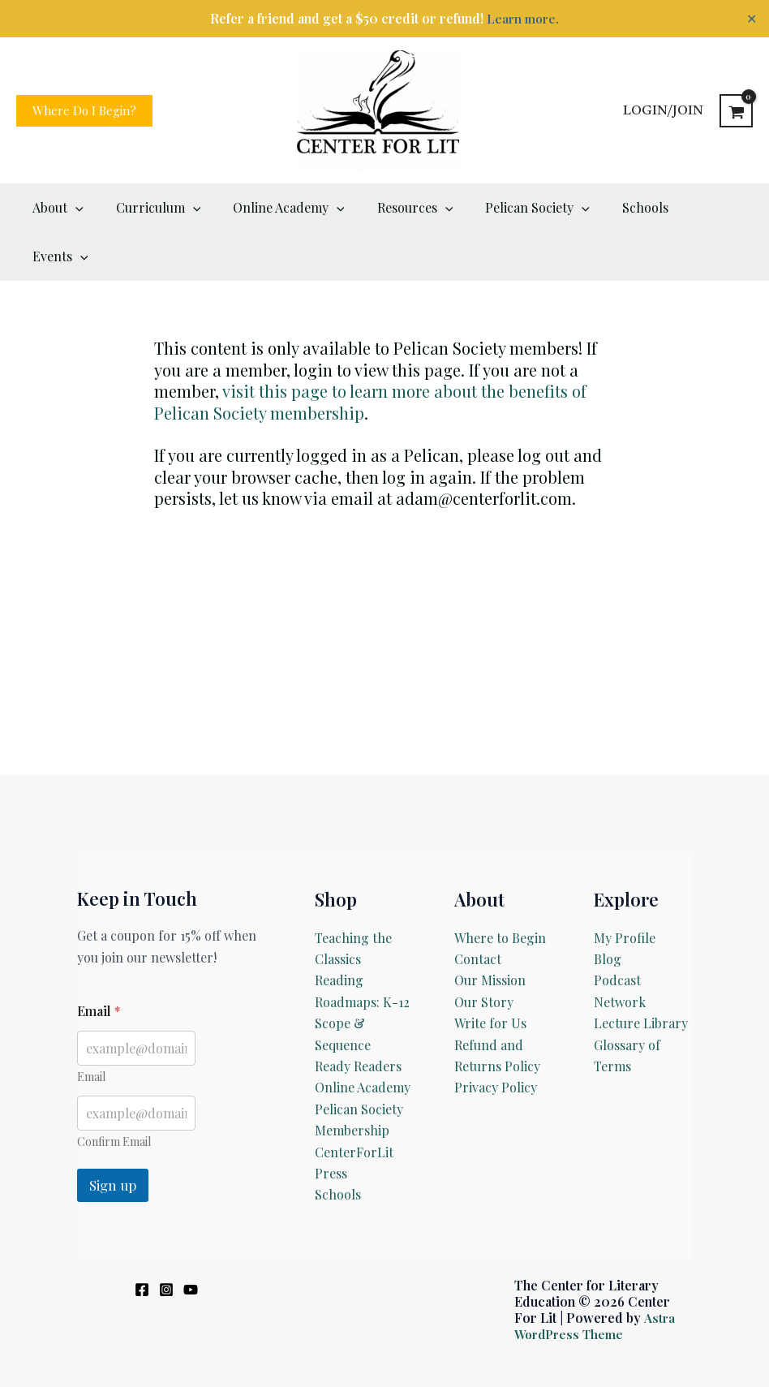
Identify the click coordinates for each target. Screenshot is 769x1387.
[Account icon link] (663, 110)
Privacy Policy (495, 1038)
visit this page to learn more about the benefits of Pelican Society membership (370, 352)
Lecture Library (641, 974)
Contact (477, 910)
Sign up (112, 1136)
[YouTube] (190, 1241)
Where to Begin (500, 889)
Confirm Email (114, 1093)
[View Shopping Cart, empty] (736, 110)
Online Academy (362, 1038)
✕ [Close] (751, 18)
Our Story (483, 953)
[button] (84, 111)
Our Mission (490, 931)
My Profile (624, 889)
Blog (607, 910)
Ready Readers (358, 1017)
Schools (338, 1145)
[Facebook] (142, 1241)
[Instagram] (166, 1241)
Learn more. (523, 18)
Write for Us (490, 974)
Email (91, 1028)
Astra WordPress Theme (594, 1277)
